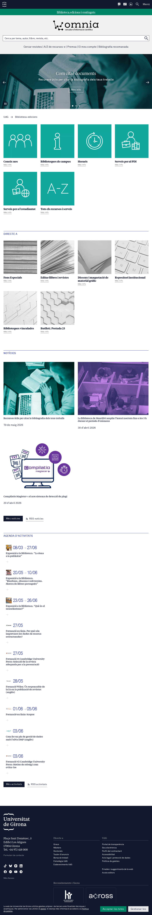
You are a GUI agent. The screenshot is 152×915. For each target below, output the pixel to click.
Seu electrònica (109, 848)
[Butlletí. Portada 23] (57, 312)
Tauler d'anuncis (61, 854)
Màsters (57, 848)
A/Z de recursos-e (54, 47)
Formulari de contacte (14, 855)
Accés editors (108, 873)
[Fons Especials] (20, 261)
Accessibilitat (108, 854)
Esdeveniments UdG (62, 865)
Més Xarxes (9, 878)
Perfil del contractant (112, 851)
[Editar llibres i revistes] (57, 261)
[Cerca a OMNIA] (146, 38)
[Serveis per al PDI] (131, 145)
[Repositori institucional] (131, 261)
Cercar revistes (33, 47)
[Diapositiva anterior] (4, 82)
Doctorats (57, 851)
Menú (146, 4)
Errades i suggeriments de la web (117, 869)
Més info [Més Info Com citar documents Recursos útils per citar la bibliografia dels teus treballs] (76, 90)
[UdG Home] (4, 4)
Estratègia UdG (60, 861)
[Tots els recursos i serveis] (57, 193)
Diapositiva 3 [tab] (79, 106)
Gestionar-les (138, 909)
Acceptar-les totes (113, 909)
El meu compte (87, 47)
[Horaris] (94, 145)
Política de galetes (110, 861)
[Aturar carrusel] (5, 103)
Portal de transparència (113, 844)
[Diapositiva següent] (147, 82)
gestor (43, 909)
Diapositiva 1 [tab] (72, 106)
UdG (6, 117)
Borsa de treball (60, 858)
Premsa (72, 47)
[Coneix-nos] (20, 145)
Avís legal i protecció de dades (116, 858)
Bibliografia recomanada (113, 47)
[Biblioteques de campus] (57, 145)
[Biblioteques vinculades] (20, 312)
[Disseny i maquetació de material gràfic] (94, 263)
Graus (56, 844)
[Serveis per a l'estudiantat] (20, 193)
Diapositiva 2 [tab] (76, 106)
